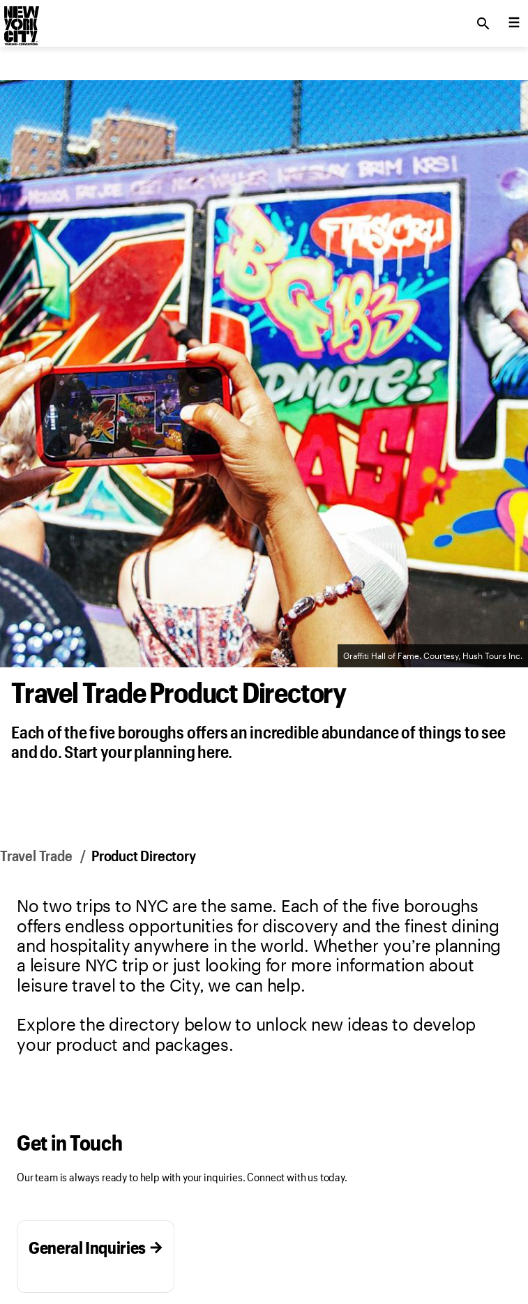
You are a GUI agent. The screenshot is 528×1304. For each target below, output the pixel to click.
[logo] (20, 19)
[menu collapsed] (514, 24)
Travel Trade (36, 855)
